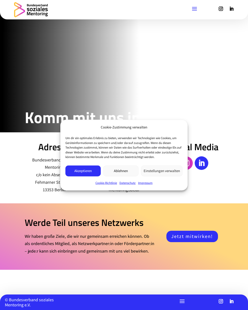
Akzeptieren (83, 170)
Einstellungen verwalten (162, 170)
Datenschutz (127, 183)
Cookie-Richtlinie (106, 183)
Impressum (145, 183)
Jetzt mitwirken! (192, 236)
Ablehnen (121, 170)
